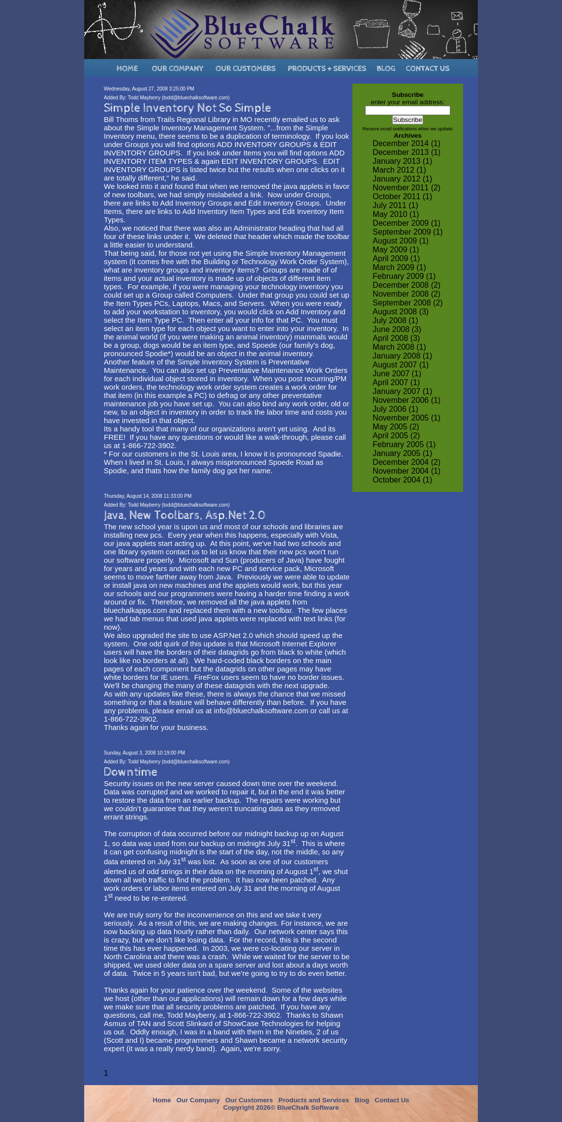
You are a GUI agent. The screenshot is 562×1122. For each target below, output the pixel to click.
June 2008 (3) (397, 329)
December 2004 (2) (406, 462)
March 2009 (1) (399, 267)
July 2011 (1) (395, 205)
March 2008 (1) (399, 347)
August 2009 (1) (401, 241)
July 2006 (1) (395, 409)
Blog (362, 1100)
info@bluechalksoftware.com (261, 710)
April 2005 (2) (396, 435)
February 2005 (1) (404, 444)
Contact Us (392, 1100)
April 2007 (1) (396, 382)
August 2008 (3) (401, 311)
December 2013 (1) (406, 152)
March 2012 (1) (399, 170)
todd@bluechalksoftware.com (195, 97)
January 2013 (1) (402, 161)
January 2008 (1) (402, 356)
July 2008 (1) (395, 320)
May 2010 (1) (396, 214)
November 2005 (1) (406, 418)
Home (162, 1100)
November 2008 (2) (406, 294)
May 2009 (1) (396, 249)
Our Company (197, 1100)
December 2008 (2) (406, 285)
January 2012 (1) (402, 179)
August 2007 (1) (401, 365)
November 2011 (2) (406, 187)
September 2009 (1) (407, 232)
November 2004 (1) (406, 471)
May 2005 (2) (396, 427)
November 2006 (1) (406, 400)
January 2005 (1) (402, 453)
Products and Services (314, 1100)
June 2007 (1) (397, 373)
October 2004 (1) (402, 480)
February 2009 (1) (404, 276)
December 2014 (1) (406, 143)
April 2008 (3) (396, 338)
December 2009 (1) (406, 223)
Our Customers (249, 1100)
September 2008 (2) (407, 303)
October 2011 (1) (402, 196)
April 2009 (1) (396, 258)
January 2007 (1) (402, 391)
